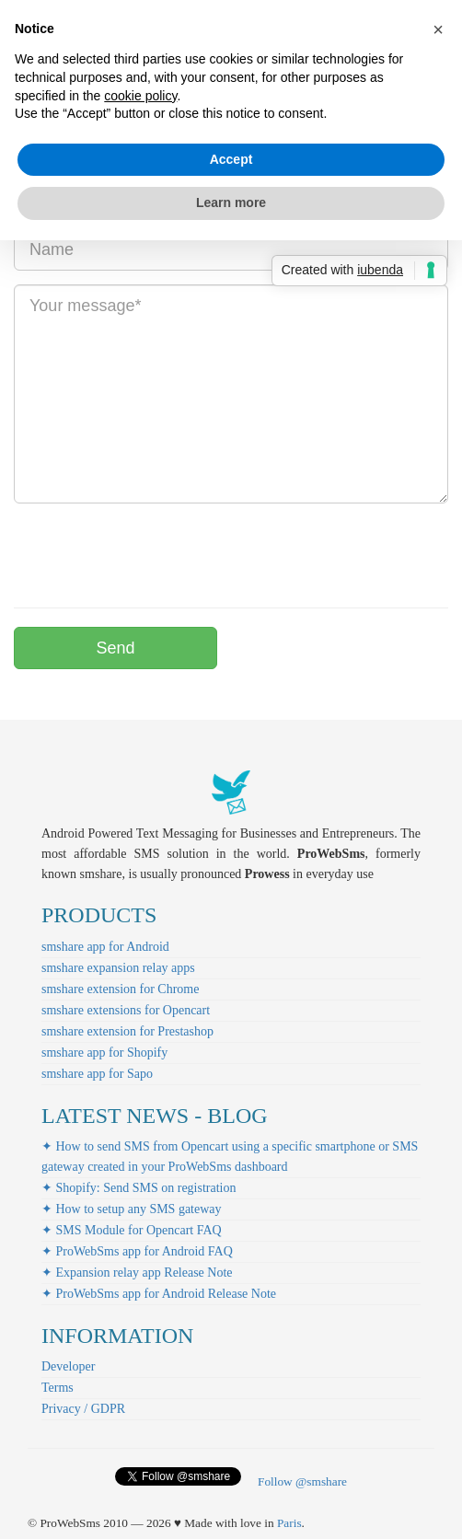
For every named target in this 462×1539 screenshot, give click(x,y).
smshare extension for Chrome (120, 989)
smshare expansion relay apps (118, 968)
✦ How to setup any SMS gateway (131, 1209)
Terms (57, 1387)
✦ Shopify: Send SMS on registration (139, 1188)
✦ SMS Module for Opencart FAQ (131, 1230)
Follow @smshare (302, 1481)
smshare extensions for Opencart (125, 1010)
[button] (438, 29)
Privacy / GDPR (83, 1409)
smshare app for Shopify (104, 1052)
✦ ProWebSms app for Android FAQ (137, 1251)
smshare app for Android (105, 947)
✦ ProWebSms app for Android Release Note (158, 1294)
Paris (289, 1523)
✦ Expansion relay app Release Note (137, 1272)
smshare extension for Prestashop (127, 1031)
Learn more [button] (231, 202)
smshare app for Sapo (97, 1074)
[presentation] (154, 553)
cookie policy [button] (140, 95)
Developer (68, 1366)
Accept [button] (231, 159)
